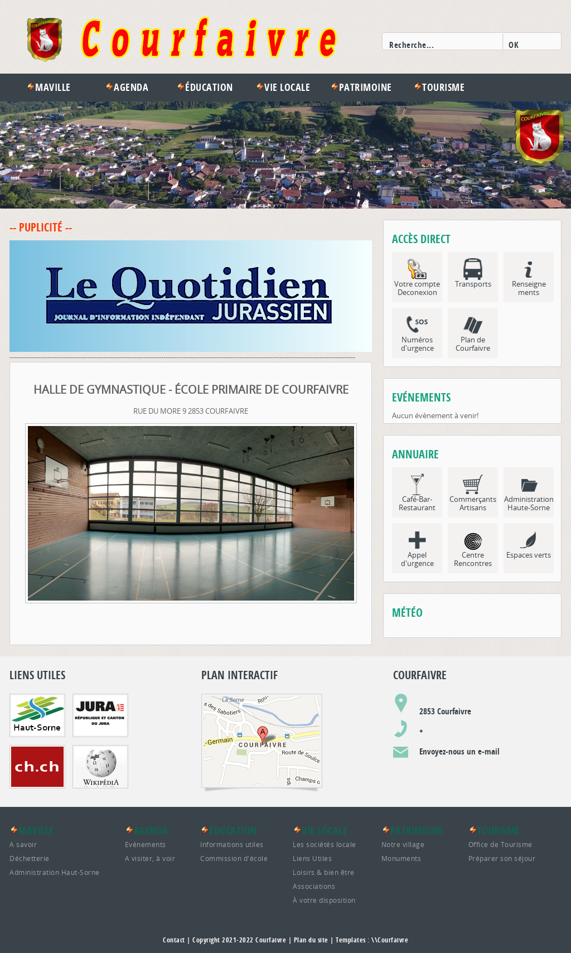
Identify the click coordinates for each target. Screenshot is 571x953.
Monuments (401, 858)
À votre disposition (324, 900)
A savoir (23, 844)
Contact (174, 940)
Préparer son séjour (502, 858)
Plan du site (311, 940)
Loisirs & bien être (324, 872)
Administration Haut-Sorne (54, 872)
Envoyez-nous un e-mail (459, 751)
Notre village (403, 844)
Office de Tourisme (500, 844)
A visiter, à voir (150, 858)
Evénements (145, 844)
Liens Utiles (312, 858)
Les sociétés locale (324, 844)
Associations (314, 886)
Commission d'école (234, 858)
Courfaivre (270, 940)
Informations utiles (232, 844)
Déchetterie (29, 858)
